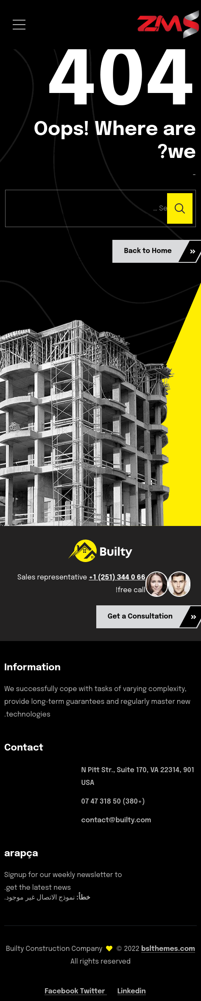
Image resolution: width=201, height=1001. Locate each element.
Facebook (62, 991)
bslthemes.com (168, 949)
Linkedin (131, 991)
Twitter (93, 991)
